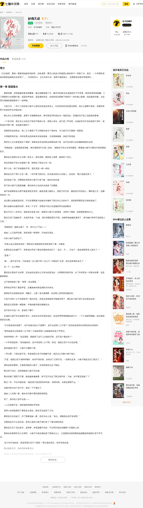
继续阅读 (53, 459)
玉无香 (128, 164)
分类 (33, 4)
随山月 (128, 236)
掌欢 (127, 93)
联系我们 (45, 492)
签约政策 (72, 4)
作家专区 (62, 4)
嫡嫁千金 (129, 367)
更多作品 (127, 402)
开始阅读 (36, 46)
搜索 (126, 4)
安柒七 (128, 343)
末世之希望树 (131, 111)
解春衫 (128, 225)
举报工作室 (70, 492)
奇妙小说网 (77, 487)
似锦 (127, 182)
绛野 (127, 325)
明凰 (127, 361)
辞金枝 (128, 75)
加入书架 (54, 46)
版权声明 (96, 492)
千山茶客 (129, 379)
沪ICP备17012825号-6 (83, 503)
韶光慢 (128, 200)
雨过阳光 (129, 290)
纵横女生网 (88, 487)
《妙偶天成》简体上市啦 (44, 40)
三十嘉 (128, 272)
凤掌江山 (129, 349)
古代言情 (38, 23)
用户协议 (122, 492)
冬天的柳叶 (38, 27)
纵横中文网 (67, 487)
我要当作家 (109, 492)
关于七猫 (20, 492)
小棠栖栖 (129, 396)
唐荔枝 (128, 307)
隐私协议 (83, 492)
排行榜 (41, 4)
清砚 (127, 254)
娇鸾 (127, 147)
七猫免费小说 (56, 487)
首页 (26, 4)
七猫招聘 (32, 492)
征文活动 (51, 4)
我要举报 (57, 492)
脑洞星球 (98, 487)
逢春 (127, 129)
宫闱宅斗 (9, 12)
